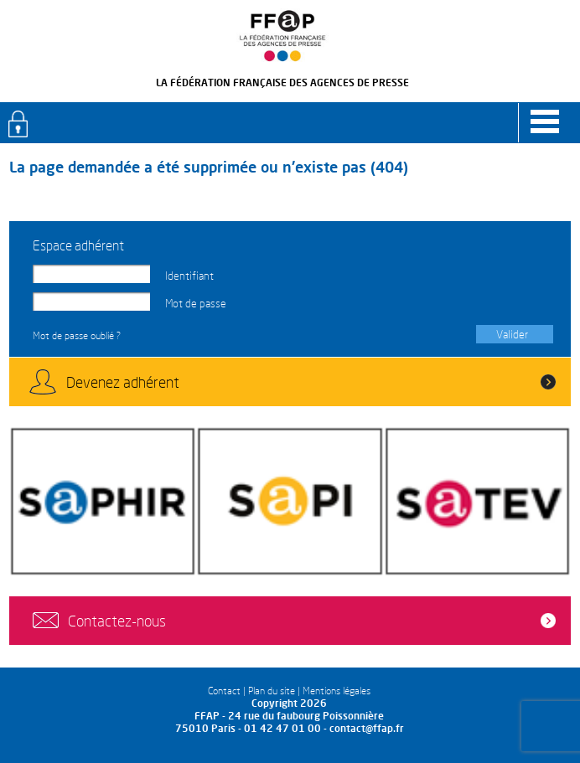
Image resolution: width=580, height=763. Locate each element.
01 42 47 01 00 (282, 728)
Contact (224, 690)
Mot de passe (195, 303)
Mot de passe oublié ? (77, 335)
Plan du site (271, 690)
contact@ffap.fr (366, 728)
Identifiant (189, 275)
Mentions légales (336, 690)
